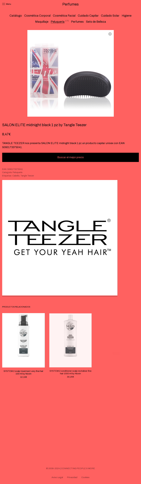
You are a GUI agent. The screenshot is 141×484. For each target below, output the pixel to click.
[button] (110, 34)
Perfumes (77, 21)
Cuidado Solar (110, 15)
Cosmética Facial (64, 15)
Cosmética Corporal (37, 15)
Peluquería (58, 21)
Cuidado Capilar (88, 15)
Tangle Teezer (27, 176)
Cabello (16, 176)
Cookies (85, 477)
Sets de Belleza (96, 21)
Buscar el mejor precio (70, 157)
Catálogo (16, 15)
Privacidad (72, 477)
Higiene (126, 15)
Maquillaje (41, 21)
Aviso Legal (57, 477)
